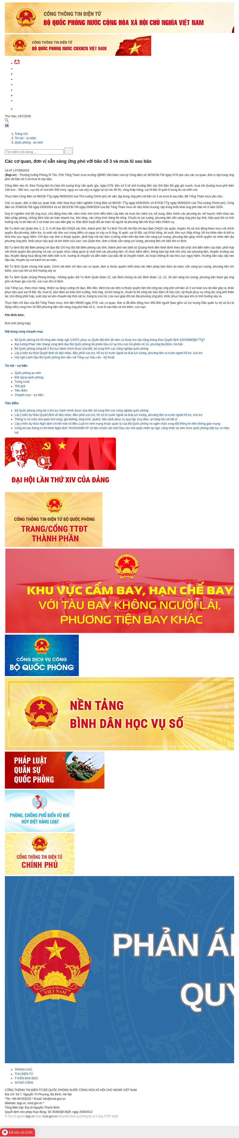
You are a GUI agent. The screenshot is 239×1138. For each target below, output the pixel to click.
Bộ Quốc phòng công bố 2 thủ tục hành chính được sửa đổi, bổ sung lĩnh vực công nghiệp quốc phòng (82, 348)
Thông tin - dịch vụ (29, 100)
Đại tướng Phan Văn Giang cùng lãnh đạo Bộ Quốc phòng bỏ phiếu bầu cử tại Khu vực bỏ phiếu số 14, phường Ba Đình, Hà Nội (98, 344)
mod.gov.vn (49, 1116)
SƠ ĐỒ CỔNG (24, 1082)
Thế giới (20, 386)
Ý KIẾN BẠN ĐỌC (26, 1078)
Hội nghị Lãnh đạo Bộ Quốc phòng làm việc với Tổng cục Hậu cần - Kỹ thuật (64, 357)
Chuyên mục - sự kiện (29, 395)
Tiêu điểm (21, 390)
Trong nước (22, 381)
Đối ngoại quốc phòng (29, 377)
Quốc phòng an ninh (28, 373)
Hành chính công (28, 89)
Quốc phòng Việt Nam (31, 78)
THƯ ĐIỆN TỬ (24, 1074)
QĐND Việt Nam (25, 73)
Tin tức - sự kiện (27, 67)
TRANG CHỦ (23, 1069)
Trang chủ (21, 133)
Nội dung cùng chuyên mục (24, 331)
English (20, 108)
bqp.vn (30, 1116)
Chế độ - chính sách (30, 94)
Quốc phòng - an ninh (29, 142)
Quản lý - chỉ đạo (27, 83)
